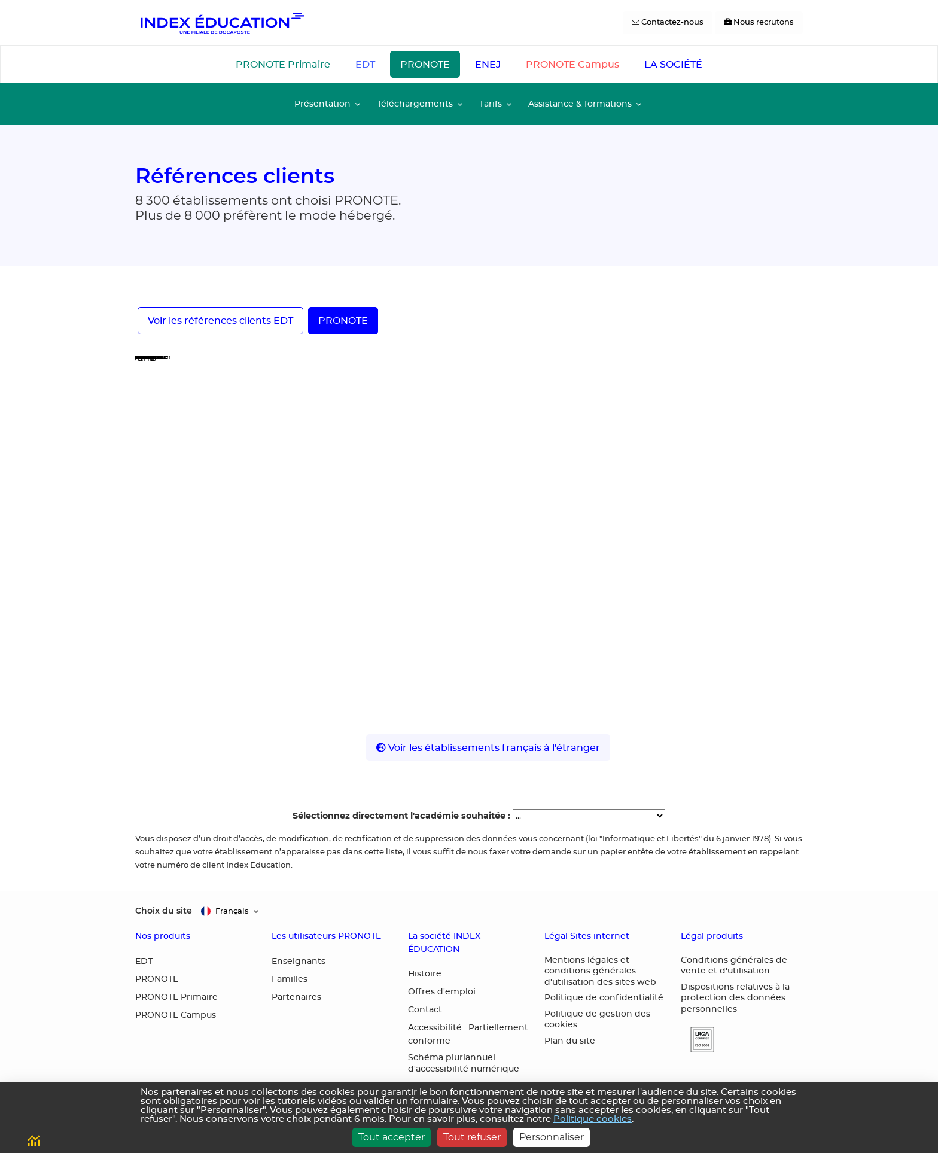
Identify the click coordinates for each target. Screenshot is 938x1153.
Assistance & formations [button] (580, 103)
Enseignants (298, 961)
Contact (425, 1010)
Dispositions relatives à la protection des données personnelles (735, 998)
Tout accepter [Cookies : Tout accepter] (391, 1137)
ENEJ (488, 64)
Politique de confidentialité (603, 998)
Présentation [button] (322, 103)
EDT (365, 64)
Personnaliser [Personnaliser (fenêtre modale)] (551, 1137)
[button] (697, 1039)
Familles (289, 979)
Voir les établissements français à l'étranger (488, 748)
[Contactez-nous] (667, 22)
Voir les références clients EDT (220, 320)
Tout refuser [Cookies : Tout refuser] (472, 1137)
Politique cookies (592, 1119)
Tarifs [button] (490, 103)
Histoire (424, 974)
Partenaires (296, 997)
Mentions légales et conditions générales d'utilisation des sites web (600, 971)
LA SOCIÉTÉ (673, 64)
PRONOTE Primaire (283, 64)
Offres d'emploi (442, 992)
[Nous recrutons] (759, 22)
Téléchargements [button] (415, 103)
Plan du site (569, 1041)
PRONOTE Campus (572, 64)
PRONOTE (425, 64)
